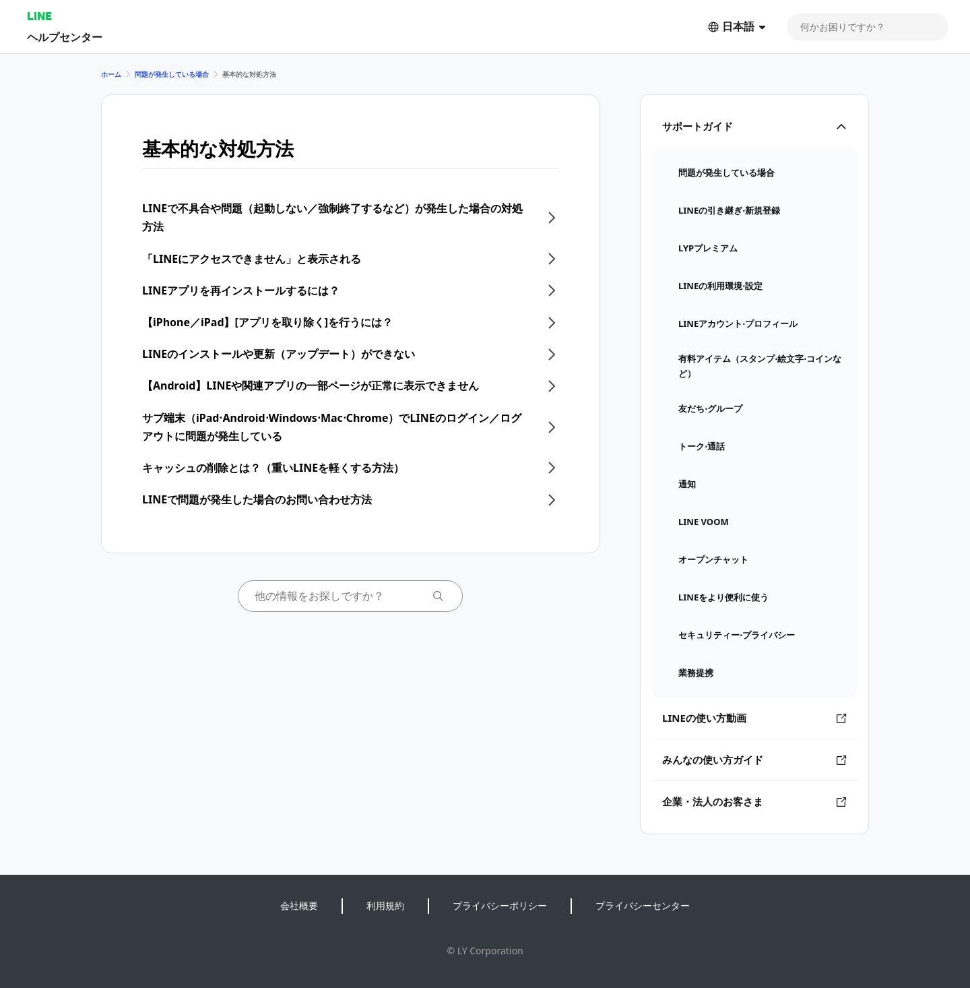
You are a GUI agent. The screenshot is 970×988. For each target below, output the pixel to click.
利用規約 (385, 905)
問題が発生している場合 (172, 74)
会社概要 (299, 905)
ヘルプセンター (64, 37)
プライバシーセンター (642, 905)
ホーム (111, 74)
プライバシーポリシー (500, 905)
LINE (39, 16)
